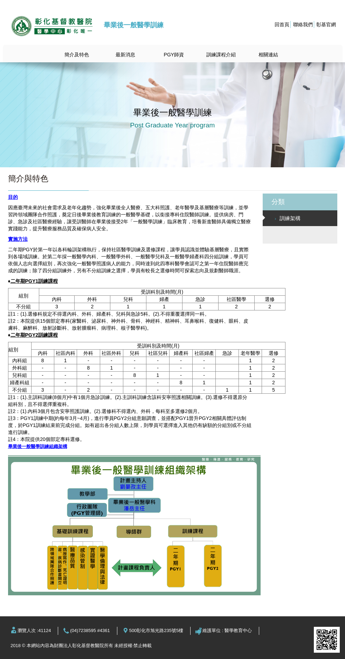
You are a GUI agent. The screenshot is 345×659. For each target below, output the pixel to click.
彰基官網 (326, 24)
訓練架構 (288, 218)
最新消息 (125, 54)
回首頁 (282, 24)
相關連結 (268, 54)
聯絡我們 (303, 24)
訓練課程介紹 (221, 54)
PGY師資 (174, 54)
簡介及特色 (76, 54)
